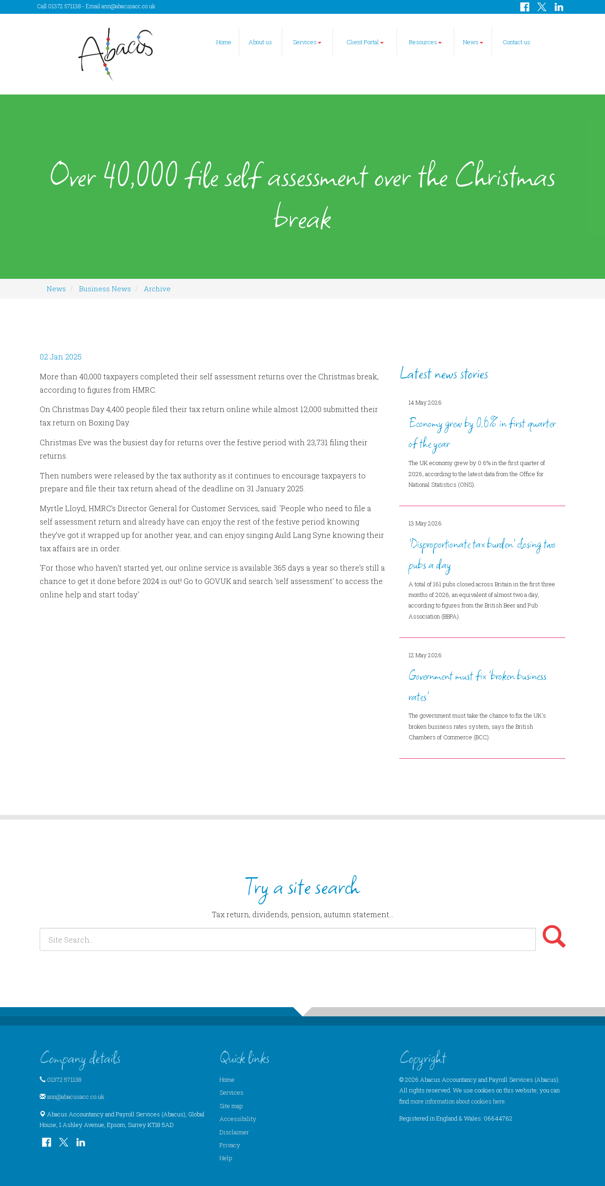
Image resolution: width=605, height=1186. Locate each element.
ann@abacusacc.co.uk (128, 6)
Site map (231, 1106)
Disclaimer (234, 1132)
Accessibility (237, 1119)
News (473, 42)
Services (307, 42)
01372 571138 (64, 1079)
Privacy (229, 1145)
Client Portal (365, 42)
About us (260, 42)
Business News (105, 288)
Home (223, 42)
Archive (157, 288)
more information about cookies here (457, 1101)
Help (225, 1158)
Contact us (516, 42)
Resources (425, 42)
